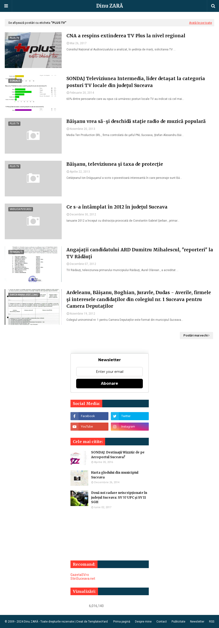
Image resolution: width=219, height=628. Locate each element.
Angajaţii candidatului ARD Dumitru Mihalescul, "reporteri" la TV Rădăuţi (139, 253)
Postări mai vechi (195, 335)
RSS (211, 621)
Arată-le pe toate (200, 22)
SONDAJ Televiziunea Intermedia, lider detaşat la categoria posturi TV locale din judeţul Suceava (135, 82)
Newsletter (197, 621)
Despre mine (143, 621)
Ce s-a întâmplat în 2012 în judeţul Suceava (117, 207)
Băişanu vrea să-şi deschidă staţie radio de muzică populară (136, 121)
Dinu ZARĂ (109, 6)
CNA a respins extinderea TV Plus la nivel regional (125, 36)
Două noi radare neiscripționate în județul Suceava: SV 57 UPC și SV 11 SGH (119, 497)
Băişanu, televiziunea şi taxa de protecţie (114, 164)
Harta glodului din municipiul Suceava (114, 475)
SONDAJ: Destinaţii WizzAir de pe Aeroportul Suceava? (117, 454)
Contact (161, 621)
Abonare (109, 383)
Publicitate (178, 621)
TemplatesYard (98, 621)
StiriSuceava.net (82, 578)
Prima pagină (121, 621)
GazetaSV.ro (79, 575)
